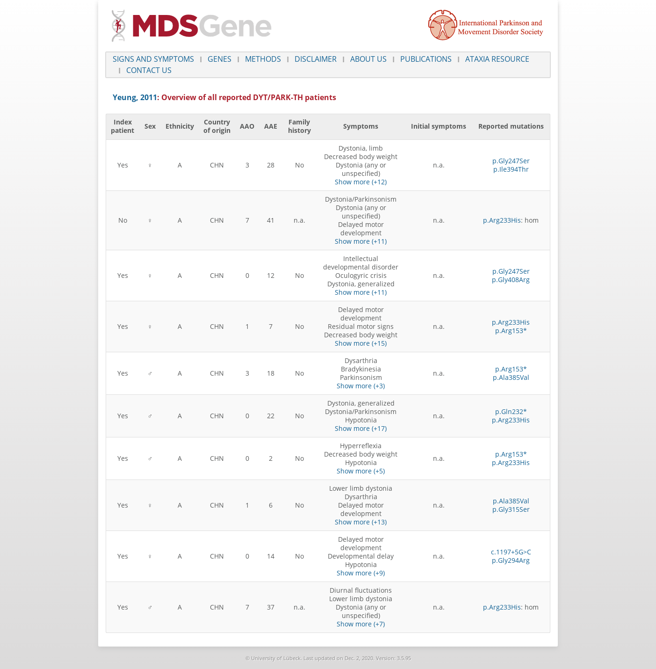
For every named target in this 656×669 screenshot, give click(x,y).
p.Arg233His (502, 220)
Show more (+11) (361, 241)
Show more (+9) (361, 572)
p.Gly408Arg (511, 279)
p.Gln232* (511, 411)
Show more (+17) (361, 428)
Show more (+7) (361, 623)
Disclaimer (316, 59)
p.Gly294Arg (511, 560)
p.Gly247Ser (511, 160)
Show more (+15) (361, 343)
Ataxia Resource (497, 59)
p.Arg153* (511, 330)
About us (368, 59)
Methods (263, 59)
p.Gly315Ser (511, 509)
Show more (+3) (361, 385)
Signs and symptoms (153, 59)
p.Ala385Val (511, 377)
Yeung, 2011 (135, 97)
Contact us (149, 70)
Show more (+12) (361, 181)
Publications (426, 59)
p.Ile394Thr (511, 169)
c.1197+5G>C (511, 551)
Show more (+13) (361, 521)
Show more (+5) (361, 470)
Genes (219, 59)
